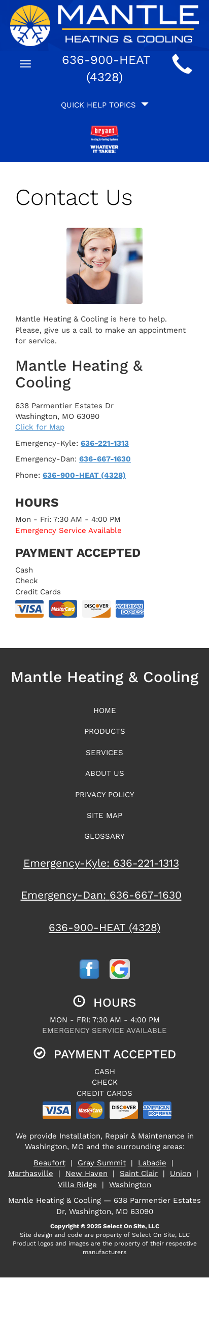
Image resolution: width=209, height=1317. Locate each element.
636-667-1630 (105, 459)
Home (104, 710)
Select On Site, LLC (131, 1226)
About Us (104, 773)
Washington (130, 1184)
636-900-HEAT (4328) (84, 475)
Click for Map (39, 427)
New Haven (86, 1173)
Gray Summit (102, 1162)
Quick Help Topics (105, 105)
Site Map (104, 815)
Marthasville (30, 1173)
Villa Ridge (77, 1184)
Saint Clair (139, 1173)
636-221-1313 (105, 443)
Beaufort (49, 1162)
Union (180, 1173)
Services (104, 752)
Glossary (104, 836)
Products (104, 731)
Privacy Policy (104, 794)
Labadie (152, 1162)
